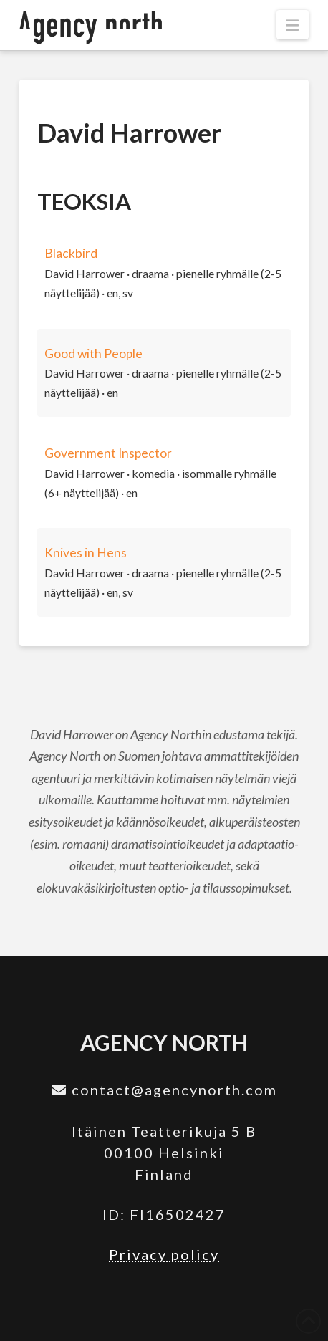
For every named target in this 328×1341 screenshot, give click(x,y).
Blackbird (70, 253)
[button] (292, 24)
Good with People (93, 353)
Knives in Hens (85, 552)
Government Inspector (108, 453)
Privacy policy (164, 1254)
